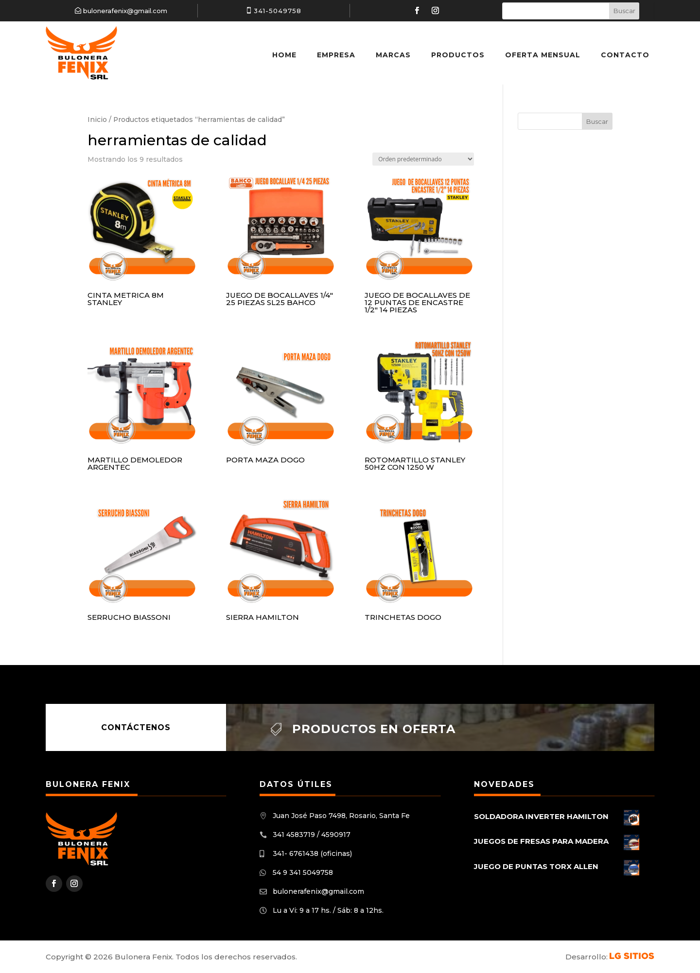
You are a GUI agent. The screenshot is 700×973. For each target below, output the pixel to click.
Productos (458, 55)
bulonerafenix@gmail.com (125, 11)
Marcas (393, 55)
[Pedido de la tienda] (423, 159)
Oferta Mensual (542, 55)
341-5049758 (277, 11)
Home (284, 55)
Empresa (336, 55)
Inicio (97, 119)
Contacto (625, 55)
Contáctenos (136, 727)
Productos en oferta (373, 729)
